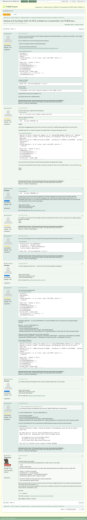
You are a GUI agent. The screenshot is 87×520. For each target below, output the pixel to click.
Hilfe (64, 518)
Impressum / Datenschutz (43, 7)
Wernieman (9, 188)
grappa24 (8, 33)
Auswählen (24, 51)
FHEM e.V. (81, 7)
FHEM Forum (11, 7)
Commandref (63, 7)
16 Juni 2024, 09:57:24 (22, 403)
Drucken (81, 29)
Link (37, 484)
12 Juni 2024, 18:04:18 (22, 108)
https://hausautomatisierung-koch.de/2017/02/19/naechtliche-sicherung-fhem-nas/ (38, 48)
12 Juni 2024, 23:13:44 (22, 188)
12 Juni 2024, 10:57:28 (22, 33)
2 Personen (20, 493)
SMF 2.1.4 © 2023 (5, 518)
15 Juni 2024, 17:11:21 (22, 379)
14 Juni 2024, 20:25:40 (22, 263)
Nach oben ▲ (82, 518)
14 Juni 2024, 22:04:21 (22, 287)
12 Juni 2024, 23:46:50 (22, 215)
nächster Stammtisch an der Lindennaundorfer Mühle (42, 496)
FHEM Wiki (72, 7)
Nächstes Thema (79, 24)
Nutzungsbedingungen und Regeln (72, 518)
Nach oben (6, 502)
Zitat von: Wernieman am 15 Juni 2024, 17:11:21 (31, 406)
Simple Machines (12, 518)
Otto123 (8, 455)
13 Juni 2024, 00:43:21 (22, 235)
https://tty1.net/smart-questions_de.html (36, 210)
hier (53, 462)
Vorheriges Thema (69, 24)
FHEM (55, 7)
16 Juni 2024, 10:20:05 (22, 455)
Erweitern (29, 51)
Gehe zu (62, 509)
